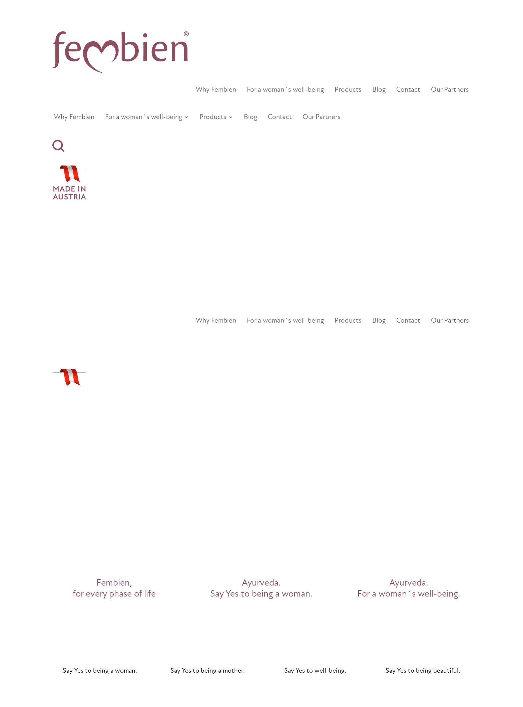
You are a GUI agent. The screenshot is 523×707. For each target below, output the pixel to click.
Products (348, 90)
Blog (379, 90)
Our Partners (450, 90)
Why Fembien (216, 90)
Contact (408, 90)
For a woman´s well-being (285, 90)
